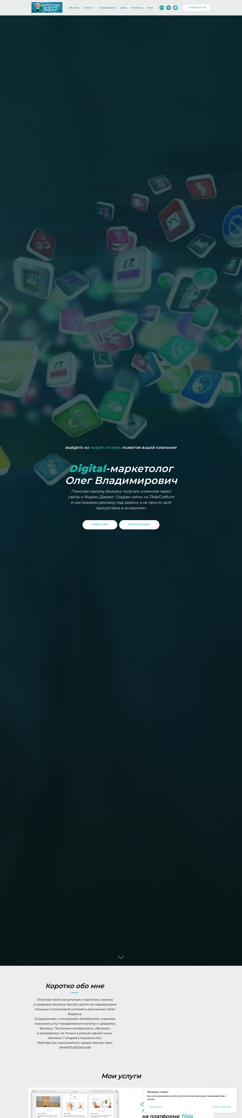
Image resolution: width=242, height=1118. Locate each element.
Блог (150, 7)
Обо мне (74, 7)
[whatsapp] (175, 7)
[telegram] (168, 7)
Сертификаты (107, 7)
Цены (123, 7)
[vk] (161, 7)
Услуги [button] (88, 7)
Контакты (137, 7)
